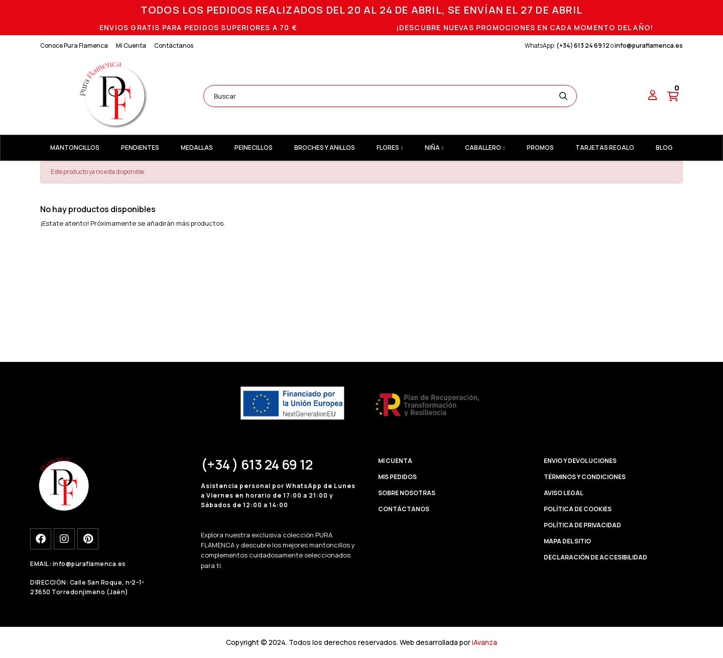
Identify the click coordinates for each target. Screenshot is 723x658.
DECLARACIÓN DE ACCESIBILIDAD (595, 557)
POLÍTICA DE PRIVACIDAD (582, 525)
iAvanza (484, 642)
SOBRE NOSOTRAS (406, 493)
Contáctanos (173, 45)
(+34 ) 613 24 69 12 (257, 464)
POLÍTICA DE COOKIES (578, 509)
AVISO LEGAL (563, 493)
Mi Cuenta (131, 45)
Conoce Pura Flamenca (74, 45)
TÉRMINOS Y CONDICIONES (585, 477)
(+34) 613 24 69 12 (583, 45)
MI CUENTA (395, 460)
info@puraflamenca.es (649, 45)
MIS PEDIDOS (397, 477)
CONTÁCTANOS (403, 509)
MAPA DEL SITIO (567, 541)
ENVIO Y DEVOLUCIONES (580, 460)
